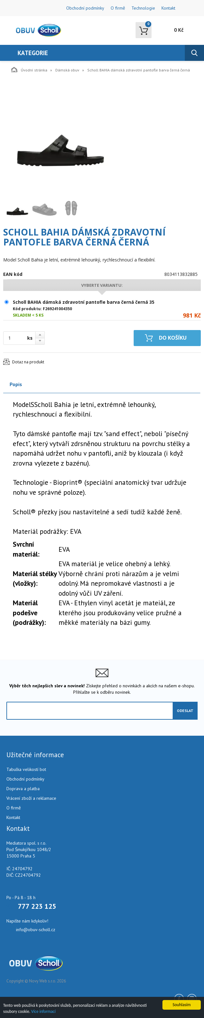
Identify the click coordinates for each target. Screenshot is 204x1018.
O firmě (118, 8)
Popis (16, 384)
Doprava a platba (23, 788)
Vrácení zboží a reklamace (31, 798)
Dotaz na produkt (28, 362)
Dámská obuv (67, 70)
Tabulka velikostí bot (26, 769)
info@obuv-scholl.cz (35, 929)
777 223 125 (37, 906)
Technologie (143, 8)
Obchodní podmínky (85, 8)
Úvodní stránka (29, 69)
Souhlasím (182, 1004)
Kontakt (168, 8)
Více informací (45, 1011)
